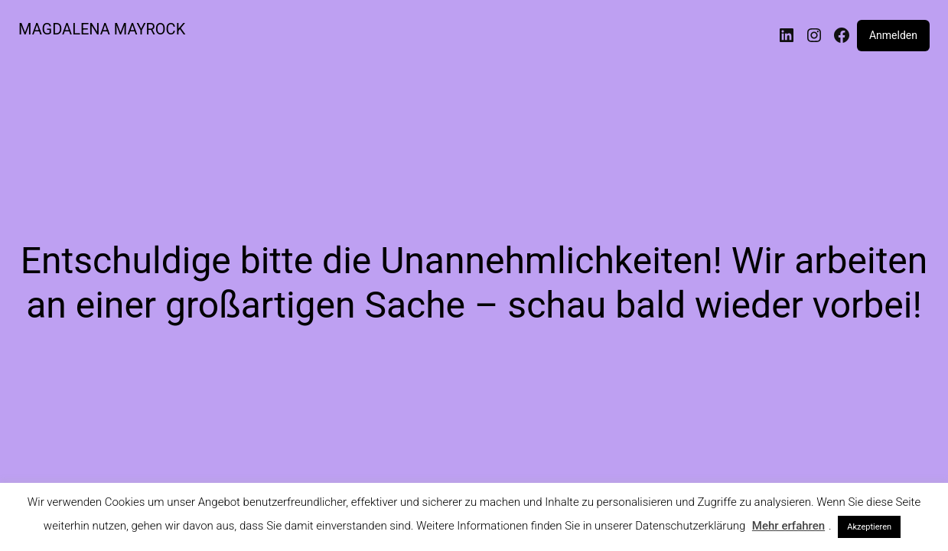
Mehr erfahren (788, 526)
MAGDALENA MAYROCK (101, 29)
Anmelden (893, 35)
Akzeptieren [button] (869, 527)
